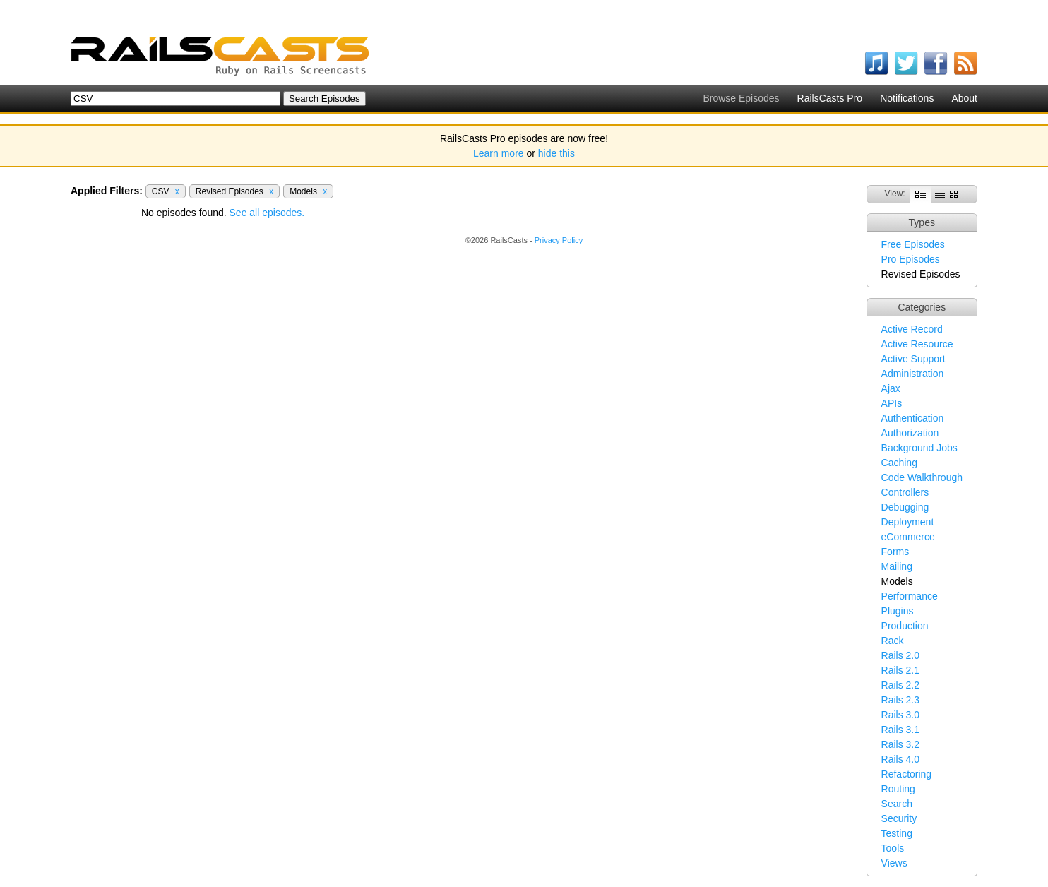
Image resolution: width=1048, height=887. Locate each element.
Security (899, 818)
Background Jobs (919, 447)
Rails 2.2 (900, 685)
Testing (896, 833)
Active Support (913, 358)
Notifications (907, 98)
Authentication (912, 418)
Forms (895, 551)
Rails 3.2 (900, 744)
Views (894, 863)
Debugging (905, 507)
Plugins (897, 611)
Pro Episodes (910, 259)
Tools (893, 848)
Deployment (907, 522)
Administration (912, 373)
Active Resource (917, 344)
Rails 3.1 (900, 729)
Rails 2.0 (900, 655)
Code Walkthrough (922, 477)
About (964, 98)
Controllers (905, 492)
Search (896, 803)
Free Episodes (913, 244)
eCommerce (908, 536)
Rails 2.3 (900, 700)
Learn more (498, 153)
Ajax (890, 388)
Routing (898, 788)
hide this (556, 153)
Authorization (910, 433)
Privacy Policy (559, 240)
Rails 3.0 (900, 714)
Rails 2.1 (900, 670)
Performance (909, 596)
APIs (892, 403)
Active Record (912, 329)
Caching (899, 462)
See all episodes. (267, 212)
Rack (892, 640)
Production (905, 625)
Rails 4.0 (900, 759)
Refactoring (906, 774)
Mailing (896, 566)
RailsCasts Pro (830, 98)
